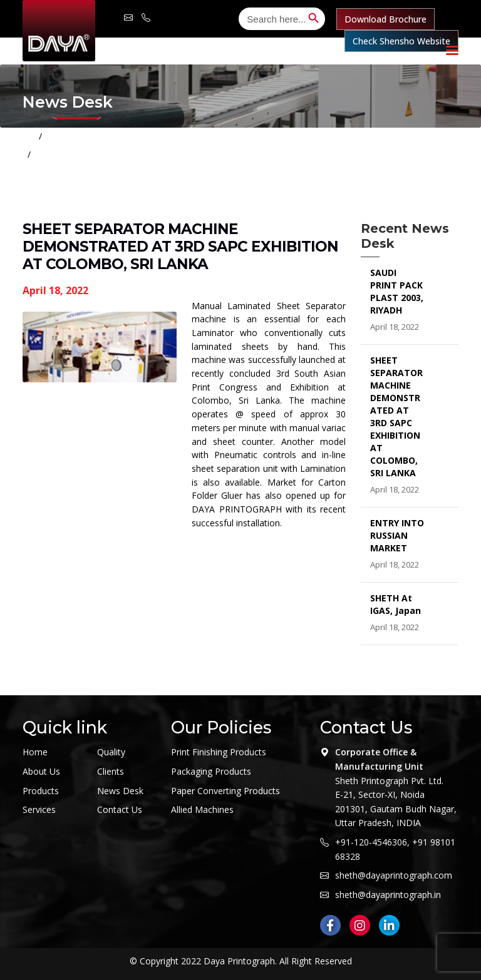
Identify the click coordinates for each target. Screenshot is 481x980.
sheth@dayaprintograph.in (388, 895)
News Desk (120, 791)
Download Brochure (385, 19)
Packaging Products (211, 771)
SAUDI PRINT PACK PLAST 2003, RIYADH (396, 291)
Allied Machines (202, 809)
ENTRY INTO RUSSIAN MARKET (397, 535)
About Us (41, 771)
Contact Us (119, 809)
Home (62, 136)
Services (39, 809)
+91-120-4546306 (371, 842)
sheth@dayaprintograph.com (128, 17)
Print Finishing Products (218, 752)
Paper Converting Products (225, 791)
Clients (110, 771)
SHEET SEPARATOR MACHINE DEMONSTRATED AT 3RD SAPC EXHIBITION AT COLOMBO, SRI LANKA (248, 154)
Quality (111, 752)
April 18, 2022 (55, 290)
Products (41, 791)
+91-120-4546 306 (146, 17)
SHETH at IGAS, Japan (395, 604)
